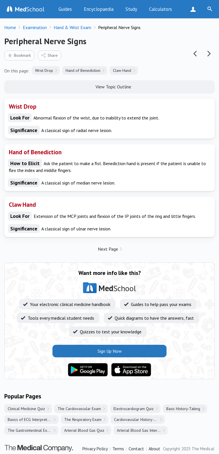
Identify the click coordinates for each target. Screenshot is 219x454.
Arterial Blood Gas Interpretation (142, 430)
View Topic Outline (109, 86)
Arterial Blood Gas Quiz (84, 430)
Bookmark (19, 55)
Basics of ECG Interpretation (31, 419)
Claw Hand (122, 70)
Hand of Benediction (83, 70)
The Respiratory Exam (83, 419)
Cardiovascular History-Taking (139, 419)
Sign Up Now (194, 9)
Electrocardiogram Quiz (133, 408)
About (154, 448)
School (29, 9)
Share (49, 55)
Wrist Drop (44, 70)
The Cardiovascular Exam (79, 408)
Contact (136, 448)
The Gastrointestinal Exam (30, 430)
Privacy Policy (95, 448)
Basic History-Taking (183, 408)
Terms (118, 448)
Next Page (108, 249)
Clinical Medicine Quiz (26, 408)
